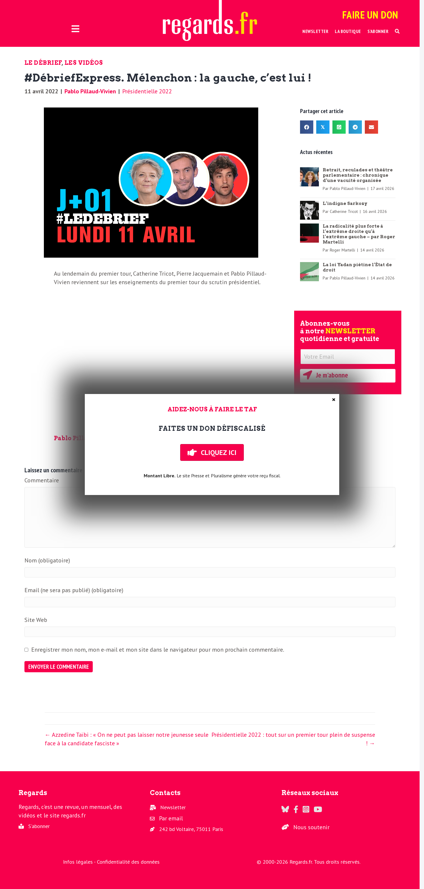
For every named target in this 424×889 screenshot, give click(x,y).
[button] (397, 31)
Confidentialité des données (128, 861)
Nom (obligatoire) (47, 560)
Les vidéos (83, 62)
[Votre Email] (347, 357)
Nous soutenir (311, 827)
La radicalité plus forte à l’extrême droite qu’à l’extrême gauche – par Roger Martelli (359, 234)
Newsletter (173, 807)
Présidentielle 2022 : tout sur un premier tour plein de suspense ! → (293, 739)
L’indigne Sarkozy (345, 203)
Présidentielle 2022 (147, 91)
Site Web (35, 620)
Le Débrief (43, 62)
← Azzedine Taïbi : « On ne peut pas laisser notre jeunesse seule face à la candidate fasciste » (126, 739)
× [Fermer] (334, 399)
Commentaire (41, 480)
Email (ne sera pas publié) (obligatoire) (73, 590)
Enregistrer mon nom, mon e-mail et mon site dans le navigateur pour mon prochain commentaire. (157, 649)
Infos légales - (80, 861)
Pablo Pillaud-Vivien (90, 91)
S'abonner (39, 826)
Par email (171, 818)
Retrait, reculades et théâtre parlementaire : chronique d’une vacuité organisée (358, 175)
